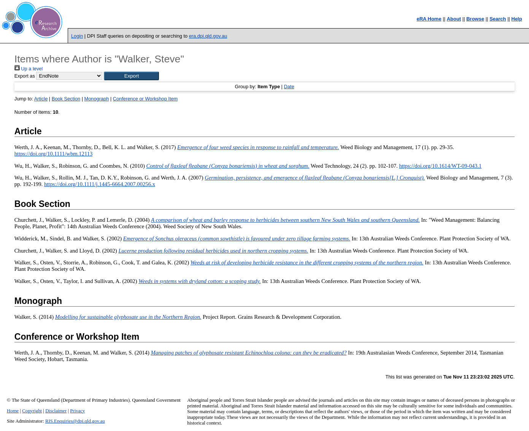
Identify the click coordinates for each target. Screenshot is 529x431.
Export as (24, 76)
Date (289, 86)
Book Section (66, 99)
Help (517, 19)
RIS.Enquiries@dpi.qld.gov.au (75, 421)
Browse (475, 19)
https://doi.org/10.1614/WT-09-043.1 (440, 166)
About (454, 19)
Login (77, 36)
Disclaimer (56, 411)
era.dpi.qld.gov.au (208, 36)
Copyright (32, 411)
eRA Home (428, 19)
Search (497, 19)
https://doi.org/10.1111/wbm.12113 (53, 154)
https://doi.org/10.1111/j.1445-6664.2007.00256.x (99, 184)
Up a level (28, 69)
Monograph (96, 99)
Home (13, 411)
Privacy (77, 411)
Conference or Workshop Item (145, 99)
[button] (131, 76)
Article (41, 99)
